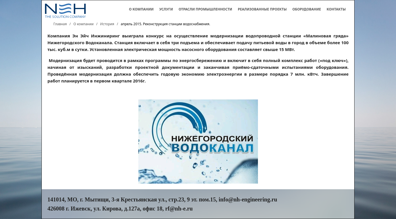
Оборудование (306, 9)
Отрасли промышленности (205, 9)
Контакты (336, 9)
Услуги (166, 9)
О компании (141, 9)
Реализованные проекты (262, 9)
